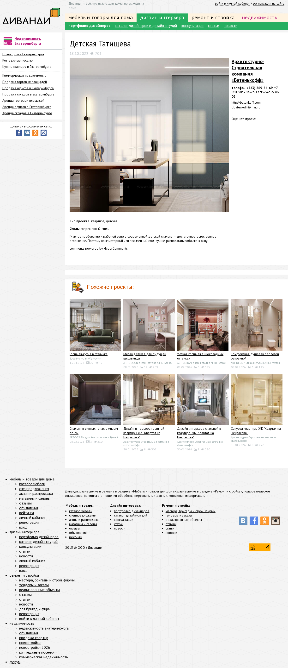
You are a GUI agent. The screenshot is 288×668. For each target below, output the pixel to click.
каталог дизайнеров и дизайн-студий (146, 25)
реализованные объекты (184, 519)
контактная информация (186, 495)
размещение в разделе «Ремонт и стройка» (209, 491)
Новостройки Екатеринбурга (23, 54)
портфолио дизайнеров (89, 25)
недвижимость (259, 17)
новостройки (30, 642)
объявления (78, 532)
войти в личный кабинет (232, 3)
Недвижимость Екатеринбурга (27, 41)
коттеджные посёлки (36, 652)
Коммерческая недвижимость (24, 75)
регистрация (29, 522)
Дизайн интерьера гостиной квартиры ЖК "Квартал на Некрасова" (143, 432)
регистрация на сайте (268, 3)
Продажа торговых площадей (24, 82)
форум (15, 661)
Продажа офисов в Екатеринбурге (28, 88)
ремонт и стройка (213, 17)
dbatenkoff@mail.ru (246, 107)
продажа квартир (33, 637)
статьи (213, 25)
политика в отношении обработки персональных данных (125, 495)
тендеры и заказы (179, 515)
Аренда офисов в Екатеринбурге (26, 107)
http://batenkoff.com (246, 102)
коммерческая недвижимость (43, 657)
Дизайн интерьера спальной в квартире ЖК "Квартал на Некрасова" (199, 432)
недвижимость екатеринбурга (44, 628)
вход (23, 527)
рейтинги (75, 537)
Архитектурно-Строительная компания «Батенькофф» (248, 70)
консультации (192, 25)
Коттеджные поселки (17, 60)
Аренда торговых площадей (23, 100)
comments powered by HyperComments (99, 248)
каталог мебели (80, 511)
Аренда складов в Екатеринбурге (27, 113)
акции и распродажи (84, 519)
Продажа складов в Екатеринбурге (28, 94)
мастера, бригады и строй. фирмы (191, 511)
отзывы (74, 528)
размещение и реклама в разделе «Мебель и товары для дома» (127, 491)
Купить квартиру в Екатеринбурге (27, 66)
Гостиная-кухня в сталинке (89, 354)
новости (230, 25)
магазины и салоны (83, 524)
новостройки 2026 (34, 647)
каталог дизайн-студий (130, 515)
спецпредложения (82, 515)
